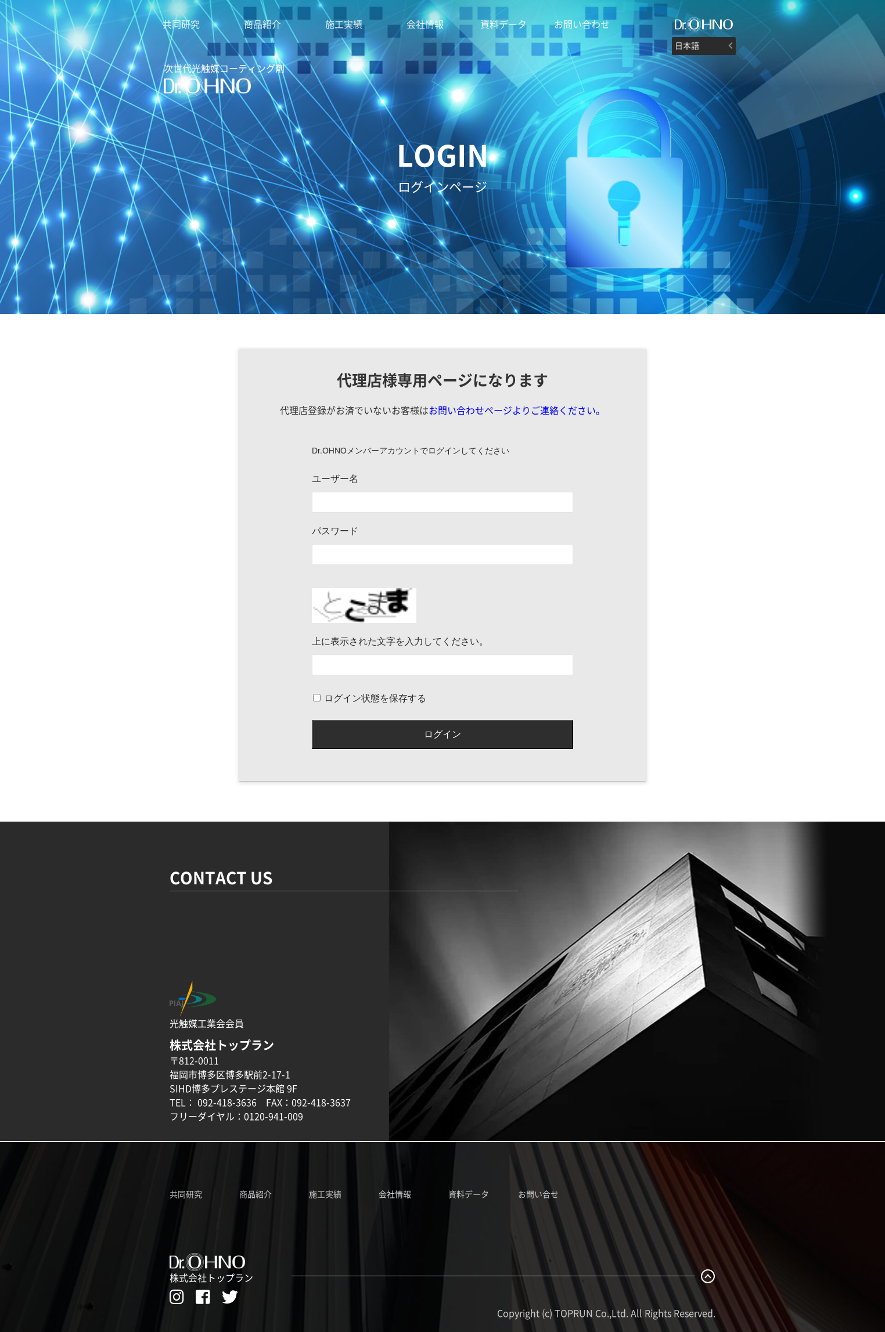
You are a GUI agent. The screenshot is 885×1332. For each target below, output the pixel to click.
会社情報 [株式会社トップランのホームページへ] (425, 24)
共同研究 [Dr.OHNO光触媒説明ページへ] (181, 24)
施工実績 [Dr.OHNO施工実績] (343, 24)
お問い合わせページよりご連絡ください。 (517, 410)
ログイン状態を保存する (375, 698)
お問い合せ (538, 1194)
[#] (704, 24)
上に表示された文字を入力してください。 (400, 641)
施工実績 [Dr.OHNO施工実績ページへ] (325, 1194)
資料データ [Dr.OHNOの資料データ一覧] (503, 24)
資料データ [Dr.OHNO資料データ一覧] (468, 1194)
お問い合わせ (582, 24)
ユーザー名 (335, 479)
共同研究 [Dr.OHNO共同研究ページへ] (186, 1194)
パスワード (335, 531)
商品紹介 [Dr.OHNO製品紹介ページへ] (262, 24)
